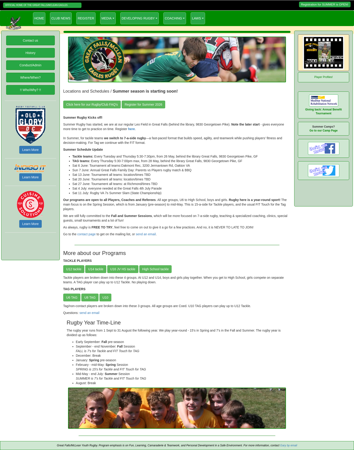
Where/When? (30, 77)
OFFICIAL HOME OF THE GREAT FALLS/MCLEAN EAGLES (36, 5)
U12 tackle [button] (73, 269)
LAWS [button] (196, 18)
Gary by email (288, 445)
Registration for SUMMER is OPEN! (324, 4)
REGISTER (86, 18)
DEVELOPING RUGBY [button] (138, 18)
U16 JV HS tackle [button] (122, 269)
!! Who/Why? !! (30, 90)
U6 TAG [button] (71, 297)
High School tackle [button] (155, 269)
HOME (39, 18)
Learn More (30, 150)
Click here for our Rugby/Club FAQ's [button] (92, 104)
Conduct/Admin (30, 65)
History (30, 53)
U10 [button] (105, 297)
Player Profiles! (323, 77)
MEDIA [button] (107, 18)
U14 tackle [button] (95, 269)
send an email (146, 234)
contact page (86, 234)
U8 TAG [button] (90, 297)
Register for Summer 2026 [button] (143, 104)
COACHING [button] (173, 18)
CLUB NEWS (60, 18)
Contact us (30, 40)
